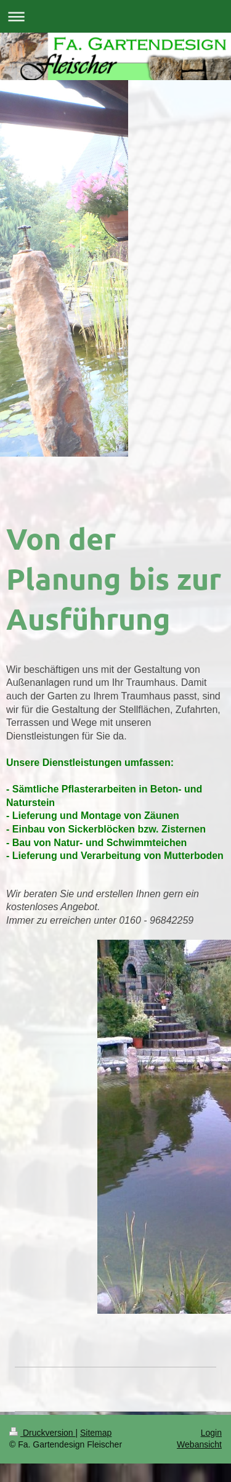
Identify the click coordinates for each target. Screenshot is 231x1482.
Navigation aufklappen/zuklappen (115, 16)
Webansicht (199, 1444)
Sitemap (95, 1433)
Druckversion (42, 1433)
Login (211, 1433)
